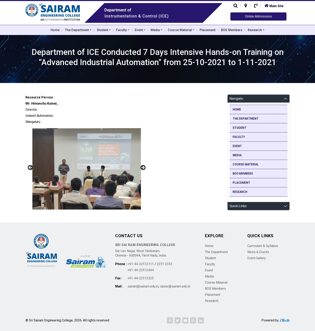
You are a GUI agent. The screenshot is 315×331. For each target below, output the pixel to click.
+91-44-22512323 (140, 278)
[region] (86, 169)
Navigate (236, 99)
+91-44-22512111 (140, 264)
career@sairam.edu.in (175, 286)
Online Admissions (258, 16)
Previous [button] (31, 168)
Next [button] (143, 168)
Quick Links (238, 206)
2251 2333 (164, 264)
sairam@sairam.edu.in (142, 286)
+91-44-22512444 (140, 270)
